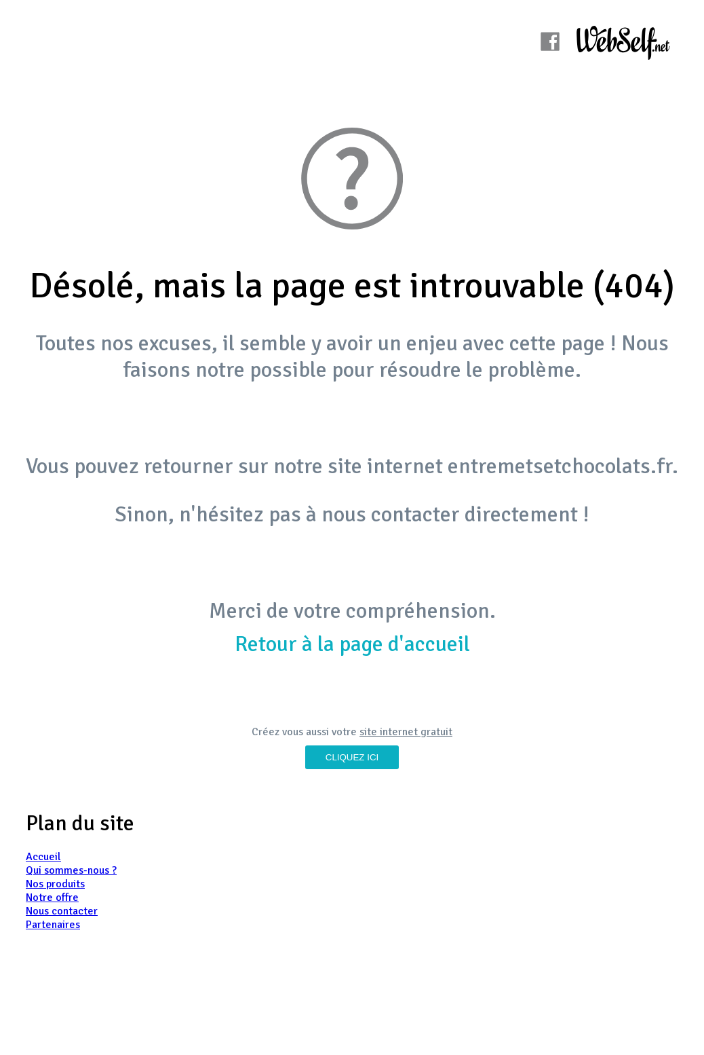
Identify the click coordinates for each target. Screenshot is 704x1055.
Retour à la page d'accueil (352, 644)
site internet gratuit (405, 732)
